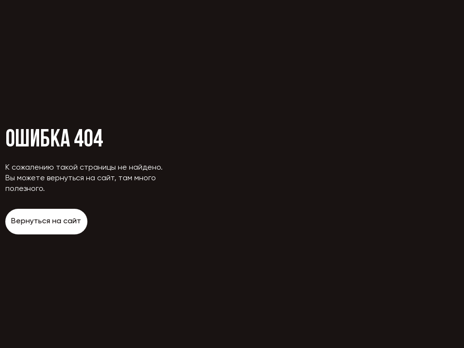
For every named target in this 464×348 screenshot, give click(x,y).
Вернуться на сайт (46, 221)
